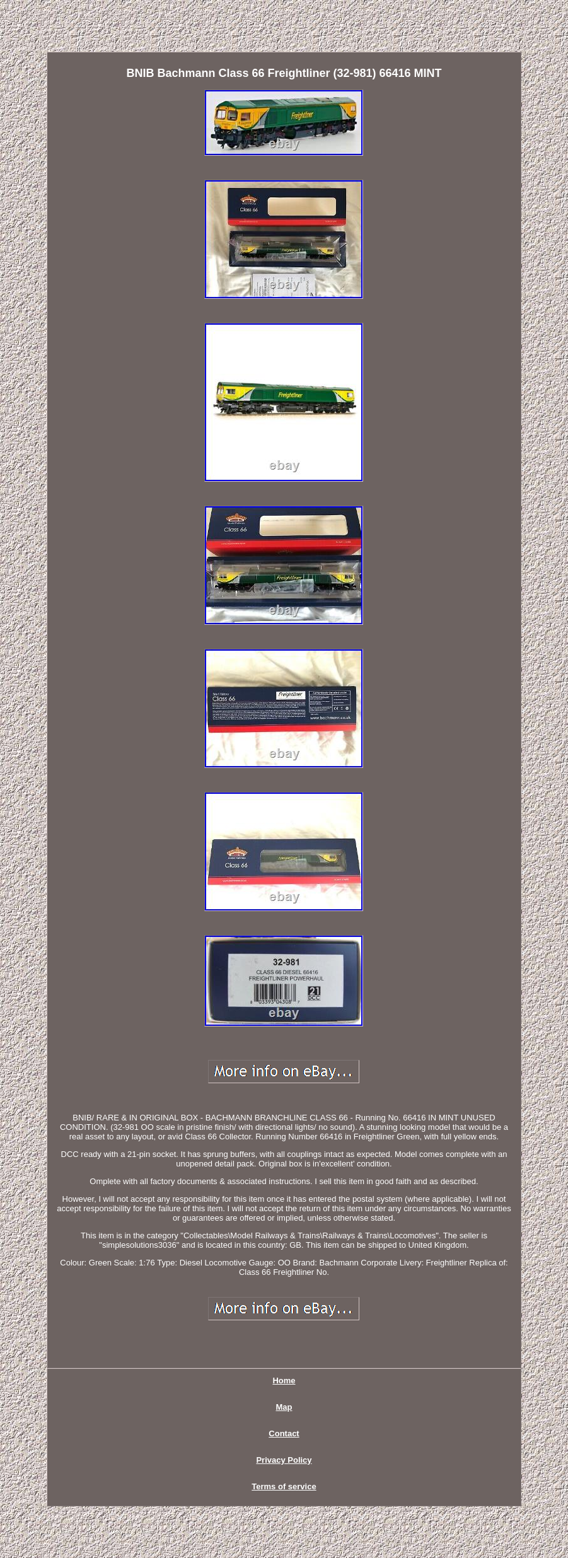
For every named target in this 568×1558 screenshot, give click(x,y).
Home (283, 1380)
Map (283, 1407)
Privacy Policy (283, 1460)
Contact (284, 1433)
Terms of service (284, 1486)
